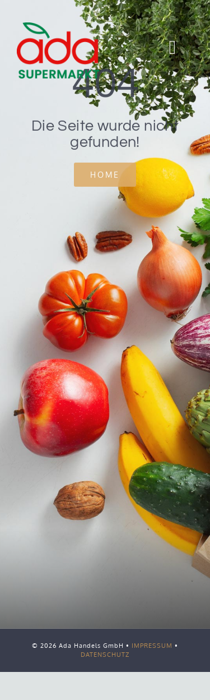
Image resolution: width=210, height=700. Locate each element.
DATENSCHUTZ (105, 654)
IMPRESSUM (152, 646)
